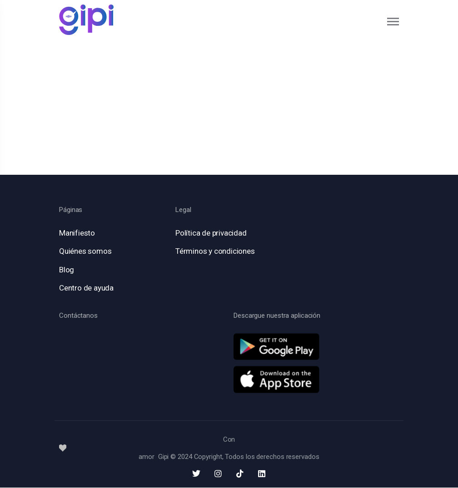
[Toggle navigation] (393, 22)
